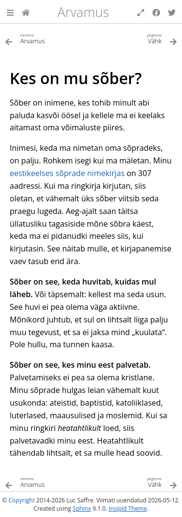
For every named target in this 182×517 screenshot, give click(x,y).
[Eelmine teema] (48, 38)
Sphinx (82, 508)
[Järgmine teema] (134, 38)
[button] (10, 11)
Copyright (22, 500)
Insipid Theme (128, 508)
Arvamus (83, 12)
